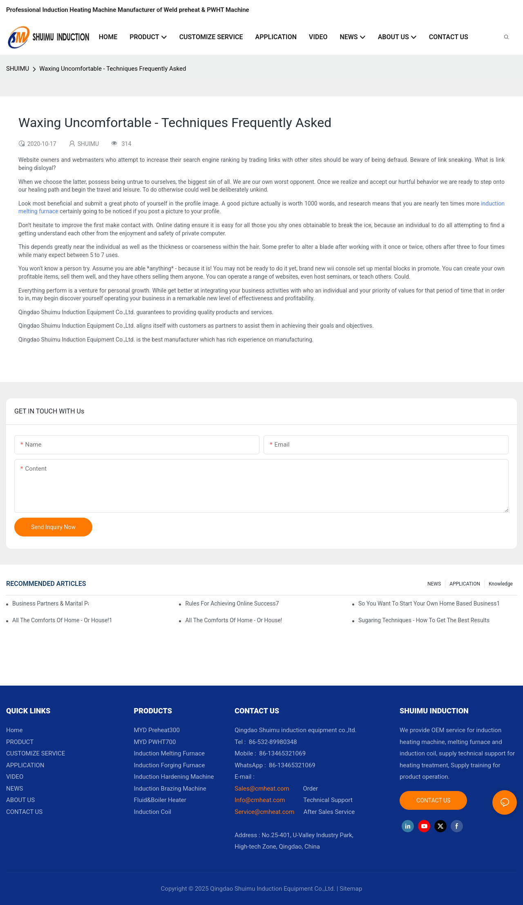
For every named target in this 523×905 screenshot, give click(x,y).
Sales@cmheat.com (262, 788)
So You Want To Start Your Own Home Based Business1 (429, 603)
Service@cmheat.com (264, 812)
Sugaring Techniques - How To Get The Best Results (423, 620)
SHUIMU (17, 68)
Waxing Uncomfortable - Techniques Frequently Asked (112, 68)
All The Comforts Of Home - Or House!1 (62, 620)
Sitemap (351, 888)
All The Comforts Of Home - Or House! (233, 620)
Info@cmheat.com (260, 800)
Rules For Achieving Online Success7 (232, 603)
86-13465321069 (292, 765)
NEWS (434, 584)
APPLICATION (464, 584)
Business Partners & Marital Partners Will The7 (50, 603)
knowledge (501, 584)
